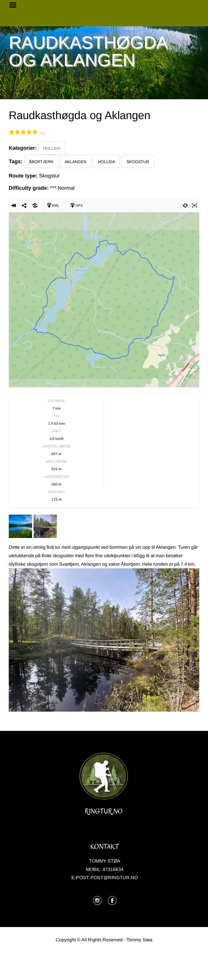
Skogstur (137, 161)
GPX (76, 205)
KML (52, 205)
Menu (15, 5)
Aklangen (76, 161)
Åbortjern (41, 161)
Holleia (51, 148)
